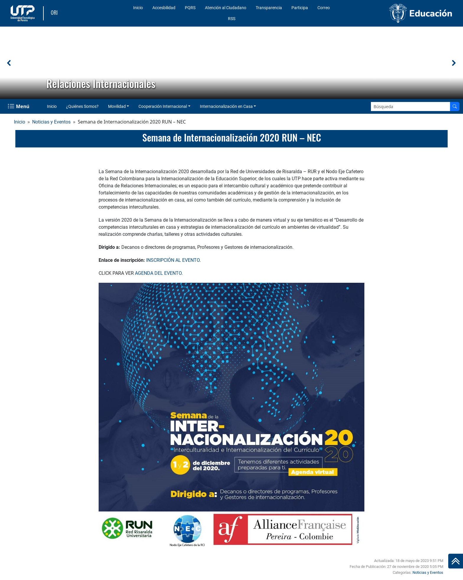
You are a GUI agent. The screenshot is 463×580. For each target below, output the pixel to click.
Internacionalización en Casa (226, 106)
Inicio (138, 7)
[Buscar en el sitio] (454, 106)
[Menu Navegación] (19, 106)
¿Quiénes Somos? (82, 106)
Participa (299, 7)
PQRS (190, 7)
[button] (9, 63)
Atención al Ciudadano (225, 7)
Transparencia (269, 7)
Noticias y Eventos (51, 122)
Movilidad (117, 106)
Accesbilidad (163, 7)
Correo (323, 7)
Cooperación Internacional (162, 106)
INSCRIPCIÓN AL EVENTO (173, 260)
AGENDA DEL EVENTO (158, 273)
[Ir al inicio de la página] (455, 561)
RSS (231, 18)
